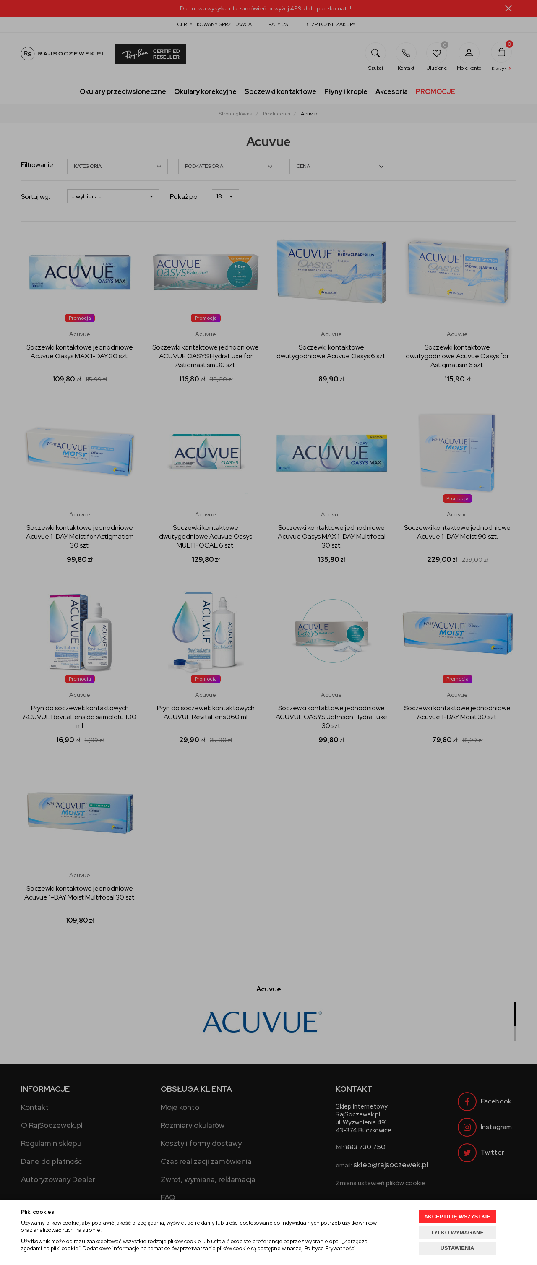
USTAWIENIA (457, 1248)
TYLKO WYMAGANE (457, 1232)
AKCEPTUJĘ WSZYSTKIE (457, 1216)
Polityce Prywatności (329, 1248)
